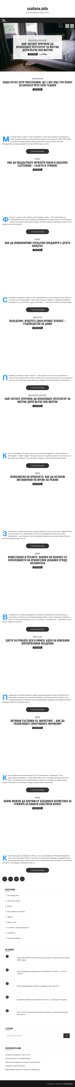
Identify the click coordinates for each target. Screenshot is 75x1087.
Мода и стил (37, 317)
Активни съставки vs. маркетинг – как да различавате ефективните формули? (37, 722)
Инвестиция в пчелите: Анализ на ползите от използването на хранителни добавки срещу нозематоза (37, 560)
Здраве (37, 473)
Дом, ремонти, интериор (37, 40)
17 (16, 879)
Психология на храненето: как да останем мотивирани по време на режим (37, 478)
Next (22, 879)
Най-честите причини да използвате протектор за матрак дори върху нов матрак (37, 47)
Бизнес (37, 159)
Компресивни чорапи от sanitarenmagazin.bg (22, 1069)
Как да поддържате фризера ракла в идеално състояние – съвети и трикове (37, 163)
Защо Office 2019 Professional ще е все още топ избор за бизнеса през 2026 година (37, 83)
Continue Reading (37, 151)
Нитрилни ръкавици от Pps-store (17, 1055)
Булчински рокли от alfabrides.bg (17, 1058)
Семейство (11, 933)
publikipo (44, 54)
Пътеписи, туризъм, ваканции (18, 927)
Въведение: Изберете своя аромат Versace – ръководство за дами (37, 322)
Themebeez (68, 1084)
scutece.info (37, 8)
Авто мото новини (13, 901)
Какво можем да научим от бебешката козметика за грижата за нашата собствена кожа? (37, 802)
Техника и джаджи (14, 938)
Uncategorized (37, 78)
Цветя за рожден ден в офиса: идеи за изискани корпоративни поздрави (37, 641)
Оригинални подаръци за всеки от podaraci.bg (22, 1062)
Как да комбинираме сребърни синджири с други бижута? (37, 244)
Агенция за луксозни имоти (15, 1066)
